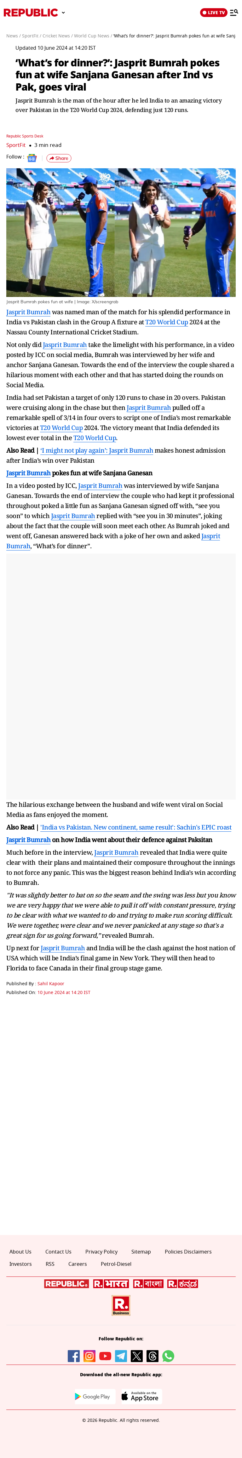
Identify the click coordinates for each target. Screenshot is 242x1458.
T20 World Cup (166, 322)
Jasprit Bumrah (28, 312)
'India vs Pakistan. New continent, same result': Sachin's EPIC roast (135, 827)
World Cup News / (93, 36)
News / (13, 36)
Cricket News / (58, 36)
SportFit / (31, 36)
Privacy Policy (101, 1252)
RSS (50, 1264)
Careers (77, 1264)
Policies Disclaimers (188, 1252)
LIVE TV (214, 12)
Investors (20, 1264)
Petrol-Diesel (116, 1264)
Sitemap (141, 1252)
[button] (59, 158)
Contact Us (58, 1252)
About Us (20, 1252)
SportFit (16, 145)
